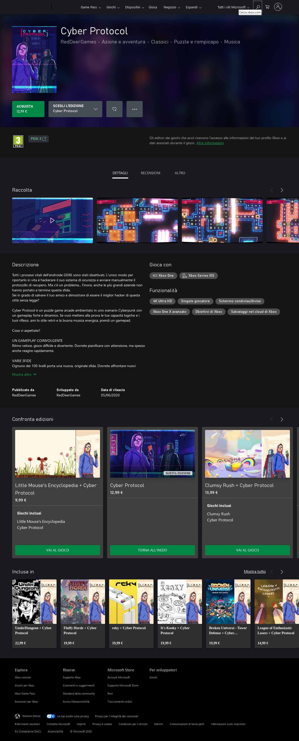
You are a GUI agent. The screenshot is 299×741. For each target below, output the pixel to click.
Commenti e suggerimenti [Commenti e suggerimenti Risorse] (79, 685)
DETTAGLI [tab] (120, 172)
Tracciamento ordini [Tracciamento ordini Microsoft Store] (120, 701)
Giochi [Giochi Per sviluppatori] (153, 677)
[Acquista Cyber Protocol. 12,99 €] (28, 109)
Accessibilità (55, 731)
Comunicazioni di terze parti (187, 724)
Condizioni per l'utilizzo (133, 724)
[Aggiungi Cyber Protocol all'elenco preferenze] (114, 109)
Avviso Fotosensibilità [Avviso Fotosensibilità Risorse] (76, 701)
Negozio (170, 7)
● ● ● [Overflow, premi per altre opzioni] (134, 109)
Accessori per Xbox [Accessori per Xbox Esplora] (26, 701)
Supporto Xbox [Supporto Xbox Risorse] (72, 677)
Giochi (111, 7)
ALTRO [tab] (180, 172)
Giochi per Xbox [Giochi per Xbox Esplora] (24, 685)
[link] (34, 613)
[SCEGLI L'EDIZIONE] (75, 109)
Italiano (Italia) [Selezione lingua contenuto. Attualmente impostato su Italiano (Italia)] (31, 716)
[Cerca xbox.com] (257, 6)
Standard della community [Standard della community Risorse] (79, 693)
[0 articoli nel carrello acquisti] (267, 6)
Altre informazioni (210, 142)
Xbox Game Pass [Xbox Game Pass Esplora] (25, 693)
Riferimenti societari (27, 724)
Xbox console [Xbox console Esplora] (23, 677)
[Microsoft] (32, 7)
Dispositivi (132, 7)
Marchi (158, 724)
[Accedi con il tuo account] (278, 7)
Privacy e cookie (102, 724)
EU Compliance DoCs (28, 731)
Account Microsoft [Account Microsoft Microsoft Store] (119, 677)
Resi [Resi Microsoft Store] (110, 693)
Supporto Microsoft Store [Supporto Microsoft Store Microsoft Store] (123, 685)
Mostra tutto (255, 571)
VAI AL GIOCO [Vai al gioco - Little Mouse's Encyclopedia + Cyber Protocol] (57, 550)
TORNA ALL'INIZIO (152, 550)
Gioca (153, 7)
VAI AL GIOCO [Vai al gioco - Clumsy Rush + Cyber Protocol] (247, 550)
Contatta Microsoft (58, 724)
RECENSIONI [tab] (150, 172)
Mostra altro (24, 374)
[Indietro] (272, 190)
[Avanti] (282, 190)
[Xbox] (65, 7)
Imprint (81, 724)
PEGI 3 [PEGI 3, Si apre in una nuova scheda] (38, 139)
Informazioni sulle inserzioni (228, 724)
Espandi (191, 7)
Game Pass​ (89, 7)
